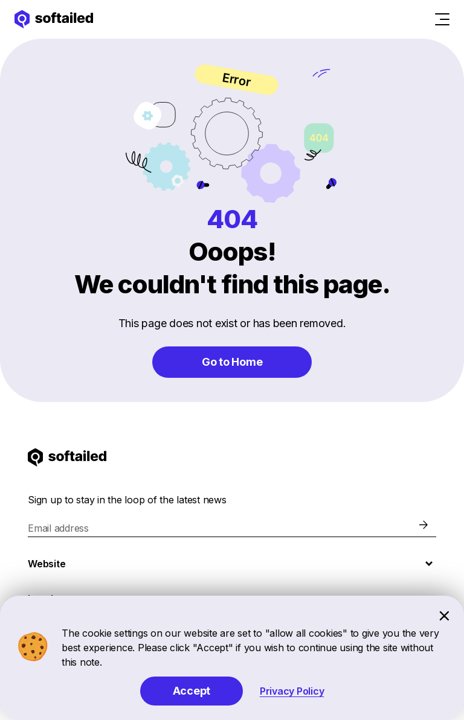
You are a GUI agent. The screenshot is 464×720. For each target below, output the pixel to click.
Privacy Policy (292, 691)
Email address (58, 528)
